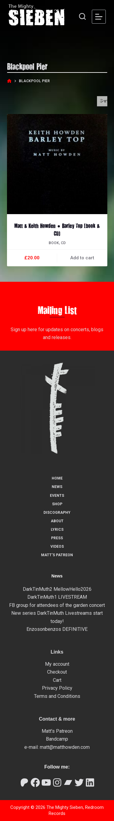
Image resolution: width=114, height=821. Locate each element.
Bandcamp (57, 739)
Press (57, 538)
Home (57, 478)
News (57, 487)
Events (57, 495)
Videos (57, 546)
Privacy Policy (57, 688)
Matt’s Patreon (57, 555)
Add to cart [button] (82, 258)
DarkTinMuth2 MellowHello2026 (57, 589)
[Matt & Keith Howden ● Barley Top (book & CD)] (57, 164)
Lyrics (57, 529)
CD (63, 243)
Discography (57, 512)
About (57, 521)
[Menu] (99, 17)
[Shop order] (102, 101)
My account (57, 664)
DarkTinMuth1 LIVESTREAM (57, 597)
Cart (57, 680)
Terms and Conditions (57, 696)
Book (54, 243)
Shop (57, 504)
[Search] (82, 16)
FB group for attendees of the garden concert (57, 605)
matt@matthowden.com (65, 747)
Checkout (57, 672)
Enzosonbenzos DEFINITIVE (57, 629)
